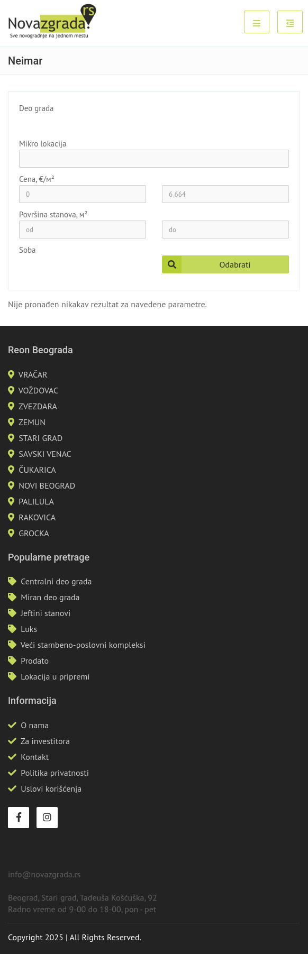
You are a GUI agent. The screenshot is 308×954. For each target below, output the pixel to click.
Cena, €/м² (37, 179)
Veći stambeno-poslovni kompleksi (83, 644)
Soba (27, 250)
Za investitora (45, 741)
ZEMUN (32, 422)
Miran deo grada (50, 597)
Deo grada (36, 108)
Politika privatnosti (55, 772)
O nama (35, 725)
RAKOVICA (37, 517)
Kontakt (35, 756)
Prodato (35, 660)
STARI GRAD (40, 438)
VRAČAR (33, 374)
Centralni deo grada (56, 581)
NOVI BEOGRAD (47, 485)
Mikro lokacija (43, 144)
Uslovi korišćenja (51, 788)
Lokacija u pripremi (55, 676)
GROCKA (34, 533)
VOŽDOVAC (38, 390)
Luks (29, 628)
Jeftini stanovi (45, 613)
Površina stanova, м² (53, 214)
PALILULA (36, 501)
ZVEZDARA (38, 406)
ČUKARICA (37, 469)
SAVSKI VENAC (45, 453)
